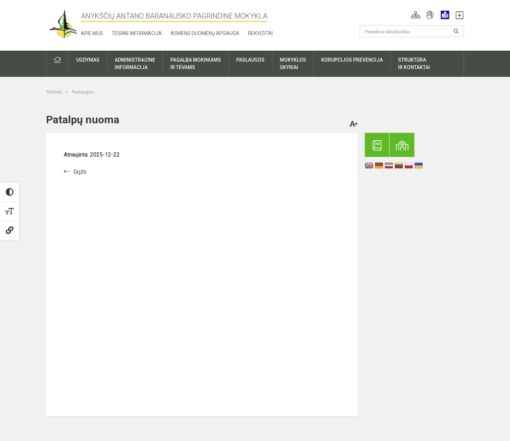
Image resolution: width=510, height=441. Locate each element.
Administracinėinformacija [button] (135, 63)
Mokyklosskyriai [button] (293, 63)
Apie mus (92, 33)
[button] (415, 15)
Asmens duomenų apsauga (204, 33)
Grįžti (80, 172)
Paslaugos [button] (250, 60)
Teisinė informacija (137, 33)
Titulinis (54, 92)
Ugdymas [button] (88, 60)
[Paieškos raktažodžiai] (411, 31)
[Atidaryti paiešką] (456, 31)
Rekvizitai (260, 33)
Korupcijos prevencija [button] (352, 60)
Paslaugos (83, 92)
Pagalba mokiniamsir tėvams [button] (195, 63)
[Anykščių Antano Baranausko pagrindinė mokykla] (63, 24)
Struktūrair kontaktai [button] (414, 63)
